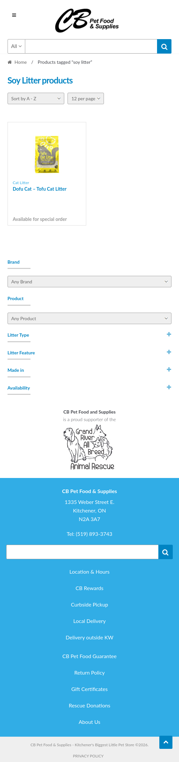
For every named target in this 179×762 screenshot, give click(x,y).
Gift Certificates (89, 689)
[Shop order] (36, 98)
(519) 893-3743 (94, 534)
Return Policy (89, 672)
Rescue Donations (89, 705)
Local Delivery (89, 621)
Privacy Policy (88, 755)
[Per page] (86, 98)
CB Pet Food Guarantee (89, 656)
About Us (89, 722)
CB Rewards (90, 588)
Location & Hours (89, 571)
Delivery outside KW (89, 637)
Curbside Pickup (89, 604)
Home (20, 62)
